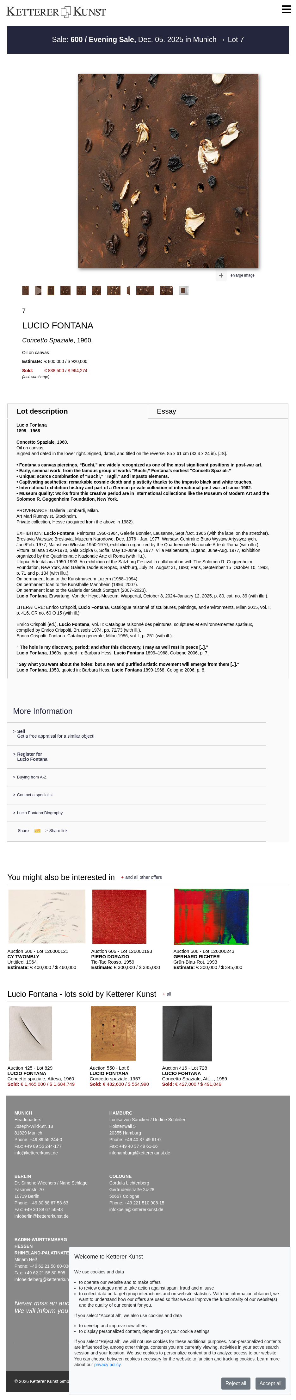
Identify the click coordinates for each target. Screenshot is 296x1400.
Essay (166, 411)
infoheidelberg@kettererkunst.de (47, 1279)
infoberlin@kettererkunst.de (42, 1216)
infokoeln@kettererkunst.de (136, 1209)
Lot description (42, 411)
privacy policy (107, 1364)
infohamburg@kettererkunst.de (139, 1152)
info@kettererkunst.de (36, 1152)
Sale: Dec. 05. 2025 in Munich (135, 39)
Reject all (235, 1383)
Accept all (270, 1383)
